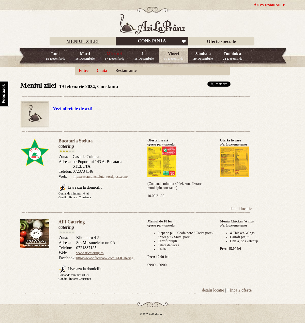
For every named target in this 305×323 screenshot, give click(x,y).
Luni (55, 56)
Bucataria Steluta (75, 140)
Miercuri (114, 56)
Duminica (232, 56)
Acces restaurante (269, 5)
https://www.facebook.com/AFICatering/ (105, 258)
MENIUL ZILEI (82, 41)
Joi (144, 56)
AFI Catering (71, 221)
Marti (85, 56)
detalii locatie (241, 208)
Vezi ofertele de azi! (73, 108)
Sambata (203, 56)
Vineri (173, 56)
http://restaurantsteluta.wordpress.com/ (100, 177)
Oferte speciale (221, 41)
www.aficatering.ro (90, 253)
